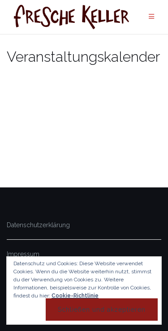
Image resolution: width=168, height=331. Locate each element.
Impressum (23, 254)
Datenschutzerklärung (38, 225)
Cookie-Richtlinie (75, 296)
